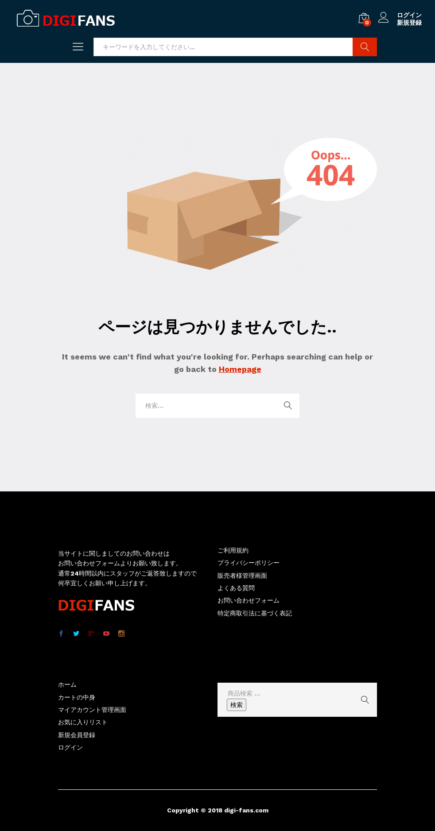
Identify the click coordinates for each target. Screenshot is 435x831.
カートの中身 (76, 697)
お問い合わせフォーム (249, 600)
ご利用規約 (233, 550)
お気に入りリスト (83, 722)
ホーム (67, 684)
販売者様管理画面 (242, 575)
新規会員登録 (76, 734)
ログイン (400, 15)
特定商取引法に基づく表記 (255, 613)
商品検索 (365, 47)
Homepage (240, 369)
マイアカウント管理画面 (92, 709)
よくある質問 (236, 587)
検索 (236, 704)
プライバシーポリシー (249, 562)
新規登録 (409, 22)
